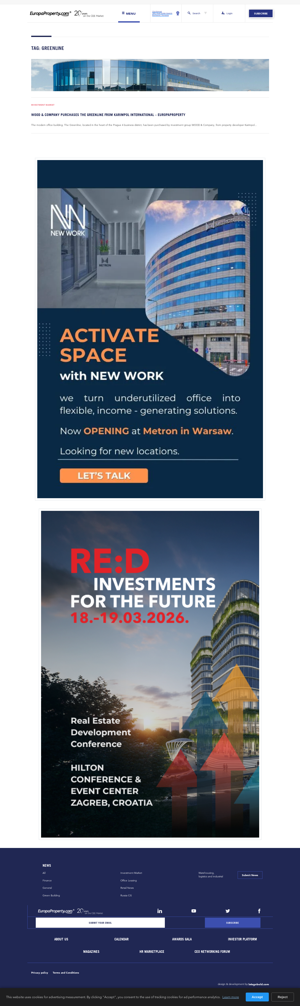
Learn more (230, 997)
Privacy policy (39, 972)
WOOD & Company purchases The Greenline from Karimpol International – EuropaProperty (108, 114)
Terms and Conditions (66, 972)
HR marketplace (151, 952)
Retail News (127, 888)
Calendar (122, 939)
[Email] (100, 923)
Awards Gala (182, 939)
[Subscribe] (232, 923)
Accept (257, 997)
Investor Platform (242, 939)
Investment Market (43, 105)
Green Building (51, 895)
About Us (61, 939)
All (44, 873)
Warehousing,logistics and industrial (211, 874)
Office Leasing (128, 880)
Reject (283, 997)
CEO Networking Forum (212, 952)
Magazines (91, 952)
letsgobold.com (259, 984)
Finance (47, 880)
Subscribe (261, 13)
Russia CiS (126, 895)
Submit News (250, 875)
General (47, 888)
